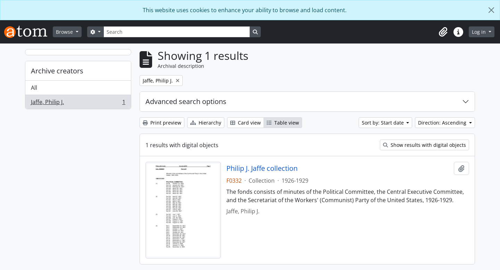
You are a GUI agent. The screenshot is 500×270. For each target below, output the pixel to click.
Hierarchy (205, 122)
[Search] (176, 31)
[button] (443, 32)
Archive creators (57, 71)
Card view (245, 122)
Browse (65, 32)
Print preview (162, 122)
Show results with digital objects (424, 145)
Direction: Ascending (443, 122)
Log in (479, 32)
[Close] (491, 10)
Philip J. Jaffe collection (262, 168)
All (34, 88)
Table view (283, 122)
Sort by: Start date (383, 122)
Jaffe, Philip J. (78, 103)
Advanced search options (185, 101)
